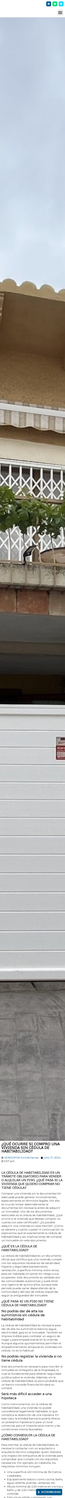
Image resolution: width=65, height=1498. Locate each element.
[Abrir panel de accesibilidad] (49, 1492)
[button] (60, 15)
